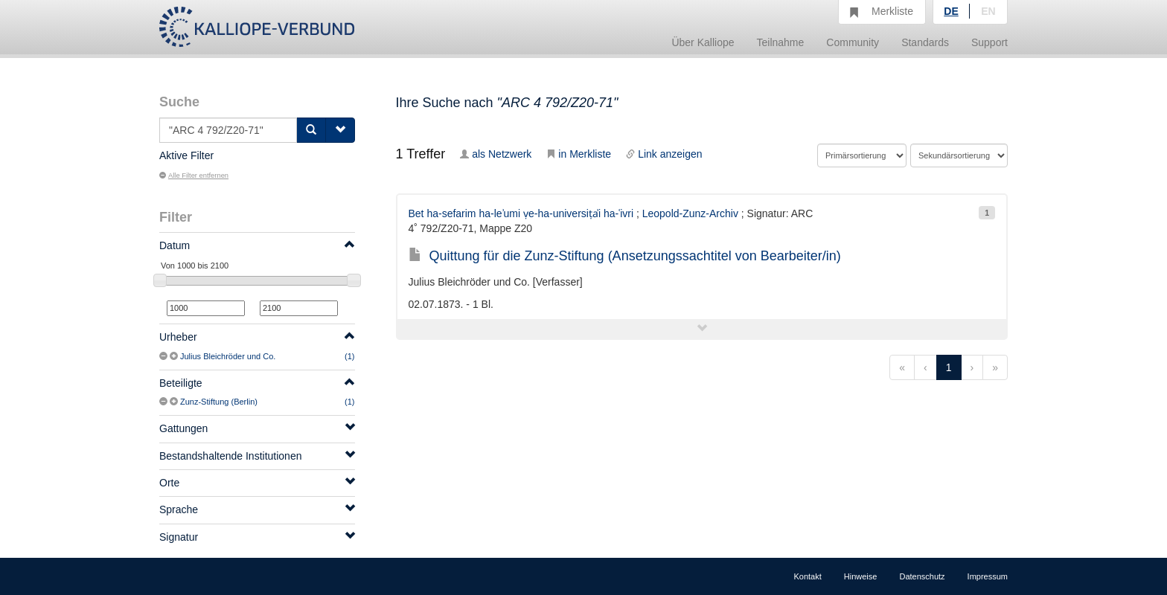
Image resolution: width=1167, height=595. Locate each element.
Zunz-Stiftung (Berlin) (219, 401)
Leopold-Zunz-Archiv (690, 213)
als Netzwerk (495, 154)
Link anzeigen (664, 154)
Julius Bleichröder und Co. (227, 356)
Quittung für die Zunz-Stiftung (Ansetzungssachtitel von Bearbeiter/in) (625, 255)
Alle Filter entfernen (193, 175)
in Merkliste (578, 154)
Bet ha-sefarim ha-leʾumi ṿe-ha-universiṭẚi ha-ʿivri (521, 213)
